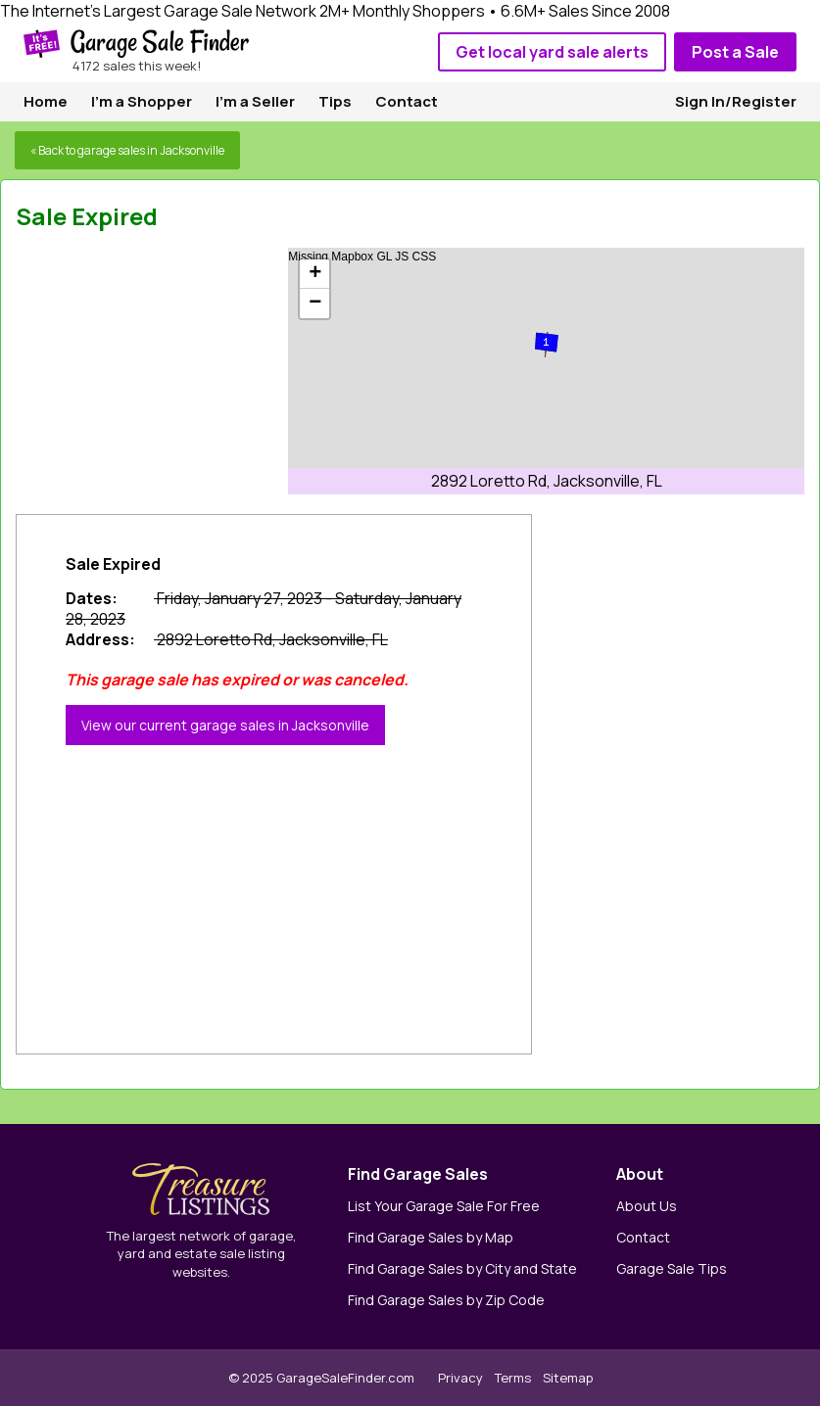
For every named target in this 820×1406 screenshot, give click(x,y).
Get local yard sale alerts (552, 52)
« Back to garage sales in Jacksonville (127, 150)
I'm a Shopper (141, 101)
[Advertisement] (163, 370)
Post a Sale (735, 52)
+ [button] (315, 274)
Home (46, 101)
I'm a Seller (255, 101)
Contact (406, 101)
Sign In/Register (735, 101)
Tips (335, 101)
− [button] (315, 303)
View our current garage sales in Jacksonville (225, 725)
